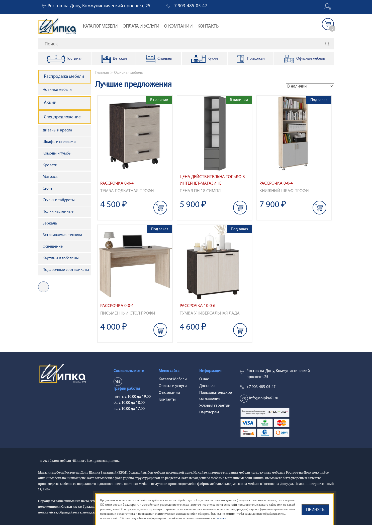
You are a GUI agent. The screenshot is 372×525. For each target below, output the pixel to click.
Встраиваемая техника (62, 235)
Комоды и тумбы (57, 154)
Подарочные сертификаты (66, 270)
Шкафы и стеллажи (59, 142)
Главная (102, 73)
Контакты (209, 26)
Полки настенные (58, 212)
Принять (315, 509)
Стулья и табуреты (59, 200)
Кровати (50, 165)
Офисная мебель (128, 73)
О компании (178, 26)
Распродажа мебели (64, 76)
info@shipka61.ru (263, 398)
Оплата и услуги (141, 26)
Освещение (53, 247)
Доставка (207, 386)
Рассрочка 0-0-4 (117, 183)
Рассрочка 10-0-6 (197, 306)
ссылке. (222, 518)
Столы (48, 189)
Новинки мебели (57, 90)
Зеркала (50, 223)
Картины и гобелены (61, 258)
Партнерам (209, 412)
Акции (50, 102)
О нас (204, 379)
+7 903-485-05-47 (189, 6)
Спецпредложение (62, 117)
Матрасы (50, 177)
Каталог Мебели (100, 26)
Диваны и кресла (57, 130)
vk (43, 286)
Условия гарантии (214, 406)
